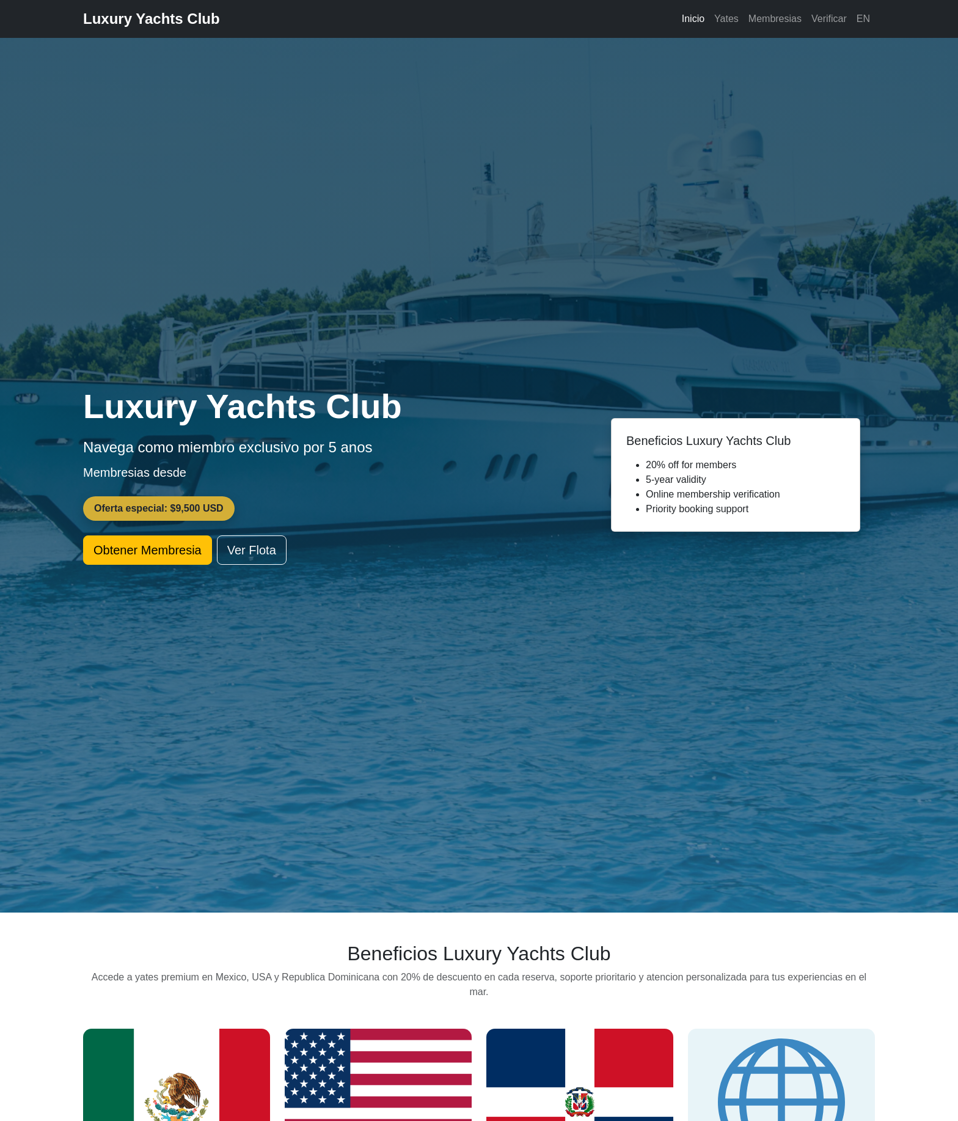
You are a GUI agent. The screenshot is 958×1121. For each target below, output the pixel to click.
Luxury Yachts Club (151, 18)
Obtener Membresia (147, 550)
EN (863, 18)
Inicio (693, 18)
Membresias (775, 18)
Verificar (829, 18)
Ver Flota (251, 550)
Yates (726, 18)
